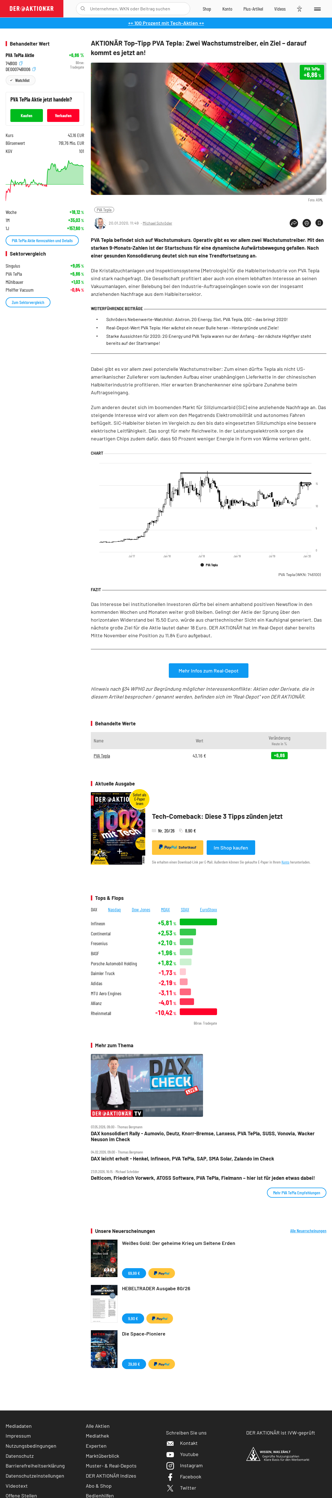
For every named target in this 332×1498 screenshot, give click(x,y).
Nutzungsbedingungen (31, 1446)
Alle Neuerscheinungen (308, 1230)
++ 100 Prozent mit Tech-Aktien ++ (166, 23)
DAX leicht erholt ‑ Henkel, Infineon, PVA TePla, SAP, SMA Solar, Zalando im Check (182, 1159)
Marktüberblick (102, 1456)
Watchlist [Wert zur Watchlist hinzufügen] (22, 80)
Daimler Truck (103, 973)
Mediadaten (19, 1426)
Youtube (182, 1454)
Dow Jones (141, 909)
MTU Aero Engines (106, 993)
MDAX (165, 909)
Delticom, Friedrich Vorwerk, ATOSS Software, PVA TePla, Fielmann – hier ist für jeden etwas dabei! (203, 1178)
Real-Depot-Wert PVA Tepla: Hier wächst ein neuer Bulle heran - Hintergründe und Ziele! (192, 327)
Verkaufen (63, 115)
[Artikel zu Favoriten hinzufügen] (319, 223)
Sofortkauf (177, 847)
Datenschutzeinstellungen (35, 1476)
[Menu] (317, 8)
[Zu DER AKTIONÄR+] (253, 8)
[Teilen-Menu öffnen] (294, 223)
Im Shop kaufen (231, 847)
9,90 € (133, 1318)
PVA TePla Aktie (20, 55)
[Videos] (280, 8)
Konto (285, 862)
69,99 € (134, 1273)
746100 (14, 62)
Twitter (181, 1488)
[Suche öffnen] (83, 8)
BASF (95, 953)
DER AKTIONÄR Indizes (111, 1476)
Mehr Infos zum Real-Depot (209, 670)
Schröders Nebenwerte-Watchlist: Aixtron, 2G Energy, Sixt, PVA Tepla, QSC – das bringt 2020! (197, 319)
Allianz (96, 1003)
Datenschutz (20, 1456)
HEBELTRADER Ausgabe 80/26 (156, 1288)
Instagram (184, 1465)
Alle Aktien (98, 1426)
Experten (96, 1446)
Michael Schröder (157, 223)
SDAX (185, 909)
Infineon (98, 923)
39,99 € (134, 1364)
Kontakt (182, 1443)
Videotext (17, 1486)
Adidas (96, 983)
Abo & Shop (99, 1486)
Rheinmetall (101, 1013)
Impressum (18, 1436)
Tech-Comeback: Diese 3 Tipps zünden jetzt (217, 816)
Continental (100, 933)
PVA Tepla (104, 209)
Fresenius (99, 943)
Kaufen (26, 115)
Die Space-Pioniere (143, 1333)
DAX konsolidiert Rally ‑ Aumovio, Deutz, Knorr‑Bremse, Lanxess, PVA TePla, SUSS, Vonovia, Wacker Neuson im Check (203, 1136)
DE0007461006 (21, 68)
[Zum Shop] (207, 8)
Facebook (183, 1476)
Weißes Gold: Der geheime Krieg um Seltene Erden (178, 1243)
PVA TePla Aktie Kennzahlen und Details (42, 240)
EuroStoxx (208, 909)
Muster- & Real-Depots (111, 1465)
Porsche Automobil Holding (114, 963)
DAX (94, 909)
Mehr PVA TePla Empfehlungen (296, 1192)
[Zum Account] (227, 8)
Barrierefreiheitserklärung (35, 1465)
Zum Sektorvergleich (28, 302)
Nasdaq (114, 909)
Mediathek (97, 1436)
